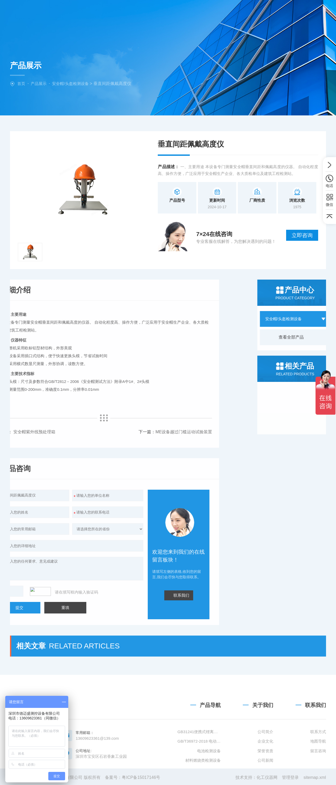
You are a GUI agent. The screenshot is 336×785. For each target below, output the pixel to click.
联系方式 (318, 763)
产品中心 (180, 11)
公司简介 (265, 763)
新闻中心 (213, 11)
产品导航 (210, 737)
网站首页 (114, 11)
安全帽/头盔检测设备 (70, 83)
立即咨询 (302, 235)
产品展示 (38, 83)
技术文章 (246, 11)
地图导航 (318, 773)
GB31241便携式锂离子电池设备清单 (199, 763)
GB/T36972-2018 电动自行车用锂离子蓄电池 (199, 773)
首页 (21, 83)
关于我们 (147, 11)
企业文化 (265, 773)
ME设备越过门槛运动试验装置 (85, 432)
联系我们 (279, 11)
